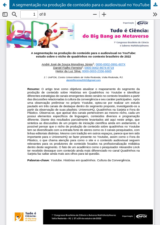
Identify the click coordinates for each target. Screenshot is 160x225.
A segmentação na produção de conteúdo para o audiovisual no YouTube (81, 5)
